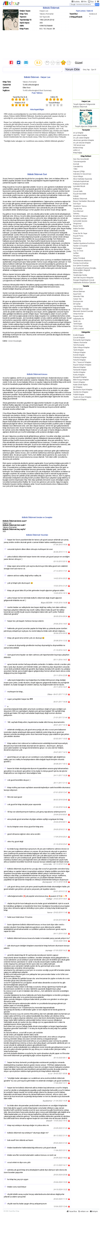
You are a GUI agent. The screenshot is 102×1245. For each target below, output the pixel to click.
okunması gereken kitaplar (83, 140)
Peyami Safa (78, 316)
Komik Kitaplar (78, 355)
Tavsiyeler (86, 130)
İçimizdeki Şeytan (80, 221)
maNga (49, 899)
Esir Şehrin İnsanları (81, 266)
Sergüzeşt (77, 223)
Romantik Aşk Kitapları (82, 340)
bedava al (93, 14)
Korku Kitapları (78, 375)
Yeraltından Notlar (80, 275)
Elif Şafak (77, 304)
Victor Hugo (78, 326)
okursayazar (47, 882)
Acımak (76, 164)
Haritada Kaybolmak (81, 181)
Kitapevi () (20, 103)
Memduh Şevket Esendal (83, 311)
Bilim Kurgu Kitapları (81, 380)
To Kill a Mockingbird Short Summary (37, 90)
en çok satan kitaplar (81, 138)
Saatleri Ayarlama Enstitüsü (84, 243)
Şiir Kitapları (77, 387)
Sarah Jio (76, 321)
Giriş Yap (86, 69)
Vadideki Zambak (80, 218)
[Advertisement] (51, 44)
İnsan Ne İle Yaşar (80, 233)
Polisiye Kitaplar (79, 352)
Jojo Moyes (77, 306)
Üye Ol (93, 69)
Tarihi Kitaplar (78, 350)
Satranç (76, 213)
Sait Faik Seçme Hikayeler (83, 278)
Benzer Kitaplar (86, 110)
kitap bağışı (77, 153)
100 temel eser (79, 145)
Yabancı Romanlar (47, 14)
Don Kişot (77, 204)
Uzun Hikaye (78, 176)
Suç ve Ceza (78, 251)
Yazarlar (86, 286)
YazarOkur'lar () (20, 97)
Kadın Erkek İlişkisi (80, 385)
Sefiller (76, 253)
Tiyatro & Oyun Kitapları (82, 397)
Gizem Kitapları (79, 382)
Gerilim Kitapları (79, 372)
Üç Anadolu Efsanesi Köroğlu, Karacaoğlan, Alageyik (84, 269)
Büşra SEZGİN (46, 603)
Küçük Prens (78, 236)
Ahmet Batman (79, 291)
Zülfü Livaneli (78, 329)
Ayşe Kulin (77, 294)
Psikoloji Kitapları (80, 357)
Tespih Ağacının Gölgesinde (84, 104)
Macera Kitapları (79, 367)
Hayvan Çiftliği (79, 171)
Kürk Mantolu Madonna (82, 261)
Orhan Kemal (78, 314)
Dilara (49, 694)
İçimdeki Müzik (79, 186)
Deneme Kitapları (80, 399)
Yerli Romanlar (78, 345)
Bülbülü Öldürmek (80, 107)
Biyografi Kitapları (80, 377)
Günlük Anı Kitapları (80, 392)
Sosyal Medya (54, 103)
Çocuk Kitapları (79, 337)
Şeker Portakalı (79, 258)
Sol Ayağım (77, 248)
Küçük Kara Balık (79, 194)
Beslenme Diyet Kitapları (82, 390)
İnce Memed (78, 211)
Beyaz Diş (77, 241)
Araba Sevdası (78, 228)
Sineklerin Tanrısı (80, 206)
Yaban (75, 231)
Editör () (54, 97)
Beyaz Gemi (78, 226)
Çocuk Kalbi (77, 191)
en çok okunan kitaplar (82, 143)
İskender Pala (78, 296)
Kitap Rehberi (86, 156)
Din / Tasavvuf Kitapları (82, 362)
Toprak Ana (77, 209)
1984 (75, 169)
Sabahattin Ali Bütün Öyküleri (84, 282)
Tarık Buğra (77, 324)
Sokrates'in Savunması (82, 174)
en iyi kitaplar (78, 133)
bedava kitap (78, 148)
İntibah (76, 196)
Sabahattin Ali (78, 319)
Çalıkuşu (76, 189)
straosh (49, 1121)
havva (49, 912)
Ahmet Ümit (78, 289)
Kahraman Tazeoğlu (81, 309)
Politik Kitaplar (78, 394)
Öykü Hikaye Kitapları (81, 347)
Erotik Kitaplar (78, 335)
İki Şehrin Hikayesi (80, 216)
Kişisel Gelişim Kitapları (82, 365)
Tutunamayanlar (79, 161)
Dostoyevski (78, 301)
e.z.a (50, 1073)
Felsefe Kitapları (79, 360)
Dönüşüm (77, 238)
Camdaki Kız (78, 166)
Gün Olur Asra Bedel (81, 159)
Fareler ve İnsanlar (80, 246)
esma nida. (47, 864)
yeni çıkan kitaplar (80, 135)
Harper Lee (44, 11)
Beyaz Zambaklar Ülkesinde (84, 201)
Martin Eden (78, 273)
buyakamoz (47, 1101)
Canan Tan (77, 299)
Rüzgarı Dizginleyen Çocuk (83, 280)
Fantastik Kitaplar (80, 370)
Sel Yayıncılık (45, 17)
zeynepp (48, 950)
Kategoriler (86, 332)
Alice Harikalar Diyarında (82, 179)
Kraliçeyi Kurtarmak (80, 184)
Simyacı (76, 256)
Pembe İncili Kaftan (81, 263)
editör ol (76, 150)
